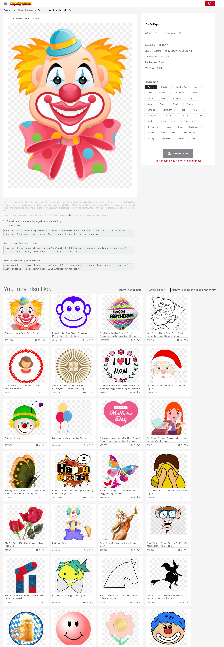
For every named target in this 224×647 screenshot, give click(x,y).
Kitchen (115, 634)
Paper (137, 629)
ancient (189, 121)
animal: (31, 620)
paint (196, 87)
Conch (68, 616)
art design (200, 115)
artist (193, 98)
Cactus (61, 616)
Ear (90, 625)
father (130, 625)
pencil (162, 104)
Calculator (161, 629)
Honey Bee (120, 621)
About (143, 641)
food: (30, 633)
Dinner (122, 634)
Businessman (74, 625)
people (176, 104)
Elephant (99, 621)
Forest (164, 616)
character (184, 115)
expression (178, 98)
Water (139, 616)
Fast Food (68, 634)
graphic (189, 104)
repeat (150, 133)
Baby (45, 625)
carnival (151, 110)
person (182, 110)
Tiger (168, 621)
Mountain (131, 616)
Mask (39, 625)
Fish (106, 621)
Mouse (148, 621)
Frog (112, 621)
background (152, 115)
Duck (86, 621)
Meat (81, 634)
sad (163, 133)
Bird (48, 621)
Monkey (141, 621)
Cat (62, 621)
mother (64, 625)
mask (149, 121)
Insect (128, 621)
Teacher (48, 629)
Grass (101, 616)
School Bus (98, 629)
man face (166, 138)
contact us (70, 215)
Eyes (95, 625)
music (163, 98)
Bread (142, 634)
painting (165, 87)
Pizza (129, 634)
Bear (43, 621)
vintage (162, 93)
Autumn (46, 616)
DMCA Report (153, 24)
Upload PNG (190, 641)
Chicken (68, 621)
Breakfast (39, 634)
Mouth (137, 625)
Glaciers (94, 616)
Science (130, 629)
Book (55, 629)
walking (102, 625)
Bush (146, 616)
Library (122, 629)
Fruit (75, 634)
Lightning (108, 616)
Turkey (174, 621)
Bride (51, 625)
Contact (171, 641)
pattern (150, 87)
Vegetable (107, 634)
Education (88, 629)
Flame (86, 616)
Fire (80, 616)
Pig (154, 621)
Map (106, 629)
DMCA (180, 641)
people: (31, 625)
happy (168, 127)
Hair (115, 625)
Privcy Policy (160, 641)
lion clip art (178, 93)
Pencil (79, 629)
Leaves (54, 616)
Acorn (39, 616)
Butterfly (55, 621)
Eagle (92, 621)
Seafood (98, 634)
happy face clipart (129, 290)
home (109, 625)
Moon (116, 616)
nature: (31, 616)
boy (124, 625)
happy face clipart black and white (194, 290)
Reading (72, 629)
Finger (150, 625)
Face (144, 625)
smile (149, 104)
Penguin (160, 621)
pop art (169, 115)
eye (193, 138)
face (149, 93)
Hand (157, 625)
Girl (120, 625)
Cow (75, 621)
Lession (170, 629)
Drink (60, 634)
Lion (134, 621)
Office (144, 629)
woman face (189, 133)
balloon (181, 138)
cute (176, 121)
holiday (150, 138)
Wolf (180, 621)
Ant (38, 621)
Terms (150, 641)
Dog (80, 621)
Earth (75, 616)
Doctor (84, 625)
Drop (158, 616)
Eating (136, 634)
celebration (152, 127)
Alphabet (151, 629)
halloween (193, 127)
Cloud (152, 616)
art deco (197, 110)
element (163, 121)
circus (150, 98)
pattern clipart (156, 290)
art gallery (167, 110)
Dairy (46, 634)
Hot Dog (158, 634)
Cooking (150, 634)
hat (173, 133)
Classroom (63, 629)
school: (31, 629)
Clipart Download (26, 10)
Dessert (53, 634)
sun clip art (181, 87)
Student (40, 629)
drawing (195, 93)
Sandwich (89, 634)
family (57, 625)
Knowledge (114, 629)
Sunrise (124, 616)
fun (180, 127)
